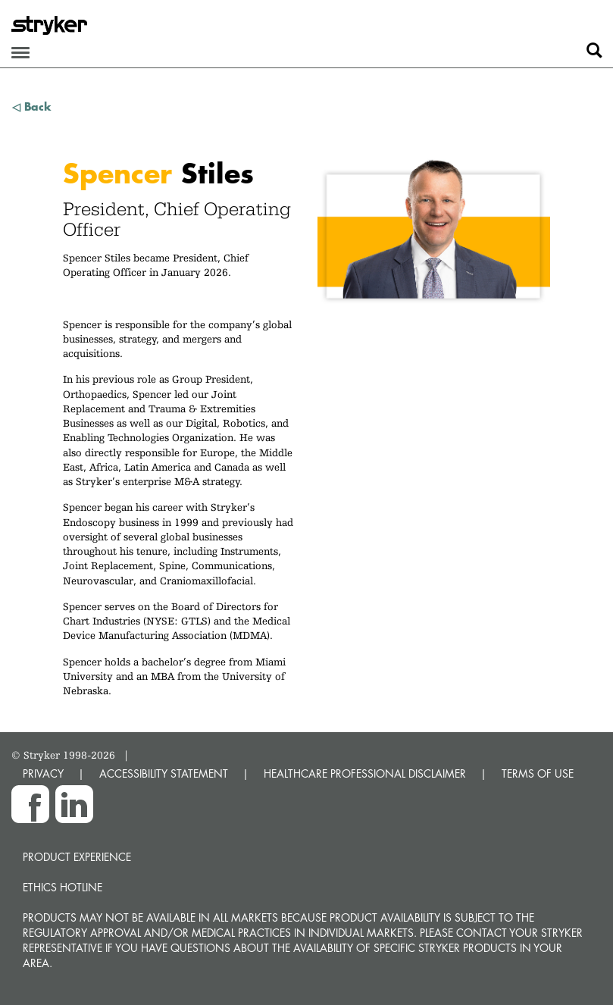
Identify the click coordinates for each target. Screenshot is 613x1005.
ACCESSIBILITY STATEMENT (163, 773)
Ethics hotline (62, 887)
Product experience (77, 857)
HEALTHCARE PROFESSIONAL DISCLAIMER (365, 773)
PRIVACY (43, 773)
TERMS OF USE (538, 773)
